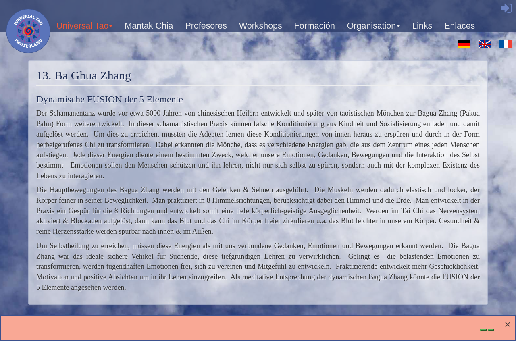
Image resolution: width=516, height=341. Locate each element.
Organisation (374, 28)
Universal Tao (84, 28)
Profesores (206, 26)
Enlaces (459, 26)
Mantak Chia (149, 26)
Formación (314, 26)
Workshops (260, 26)
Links (422, 26)
